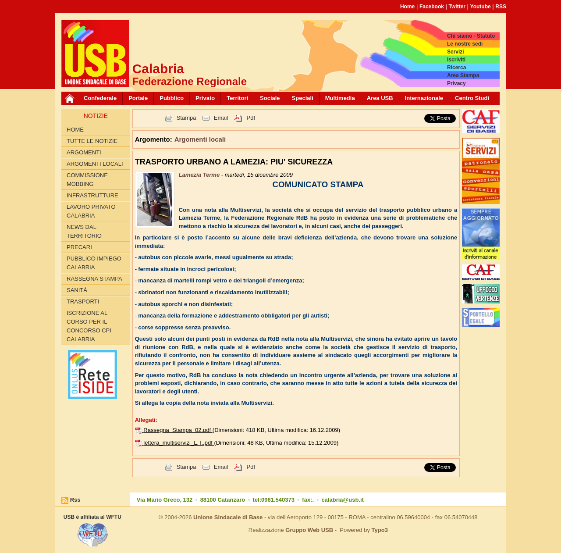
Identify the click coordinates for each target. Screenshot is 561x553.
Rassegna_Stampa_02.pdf (178, 430)
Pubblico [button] (172, 98)
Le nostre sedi (465, 44)
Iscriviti (456, 60)
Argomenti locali (95, 164)
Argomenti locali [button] (200, 139)
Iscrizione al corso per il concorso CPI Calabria (89, 326)
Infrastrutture (92, 195)
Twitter (457, 7)
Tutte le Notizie (92, 141)
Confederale (100, 98)
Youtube (480, 7)
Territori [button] (237, 98)
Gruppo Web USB (309, 530)
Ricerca (456, 67)
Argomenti (84, 152)
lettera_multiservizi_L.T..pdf (178, 442)
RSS (500, 7)
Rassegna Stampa (94, 278)
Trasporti (83, 301)
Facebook (431, 7)
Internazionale (424, 98)
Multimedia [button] (340, 98)
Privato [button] (205, 98)
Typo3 (380, 530)
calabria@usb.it (342, 499)
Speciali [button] (302, 98)
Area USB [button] (380, 98)
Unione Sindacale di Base (228, 517)
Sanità (77, 290)
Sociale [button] (270, 98)
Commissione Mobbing (87, 179)
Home (407, 7)
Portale (138, 98)
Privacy (456, 83)
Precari (79, 247)
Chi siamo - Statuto (471, 36)
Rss (75, 499)
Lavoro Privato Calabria (91, 211)
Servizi (455, 52)
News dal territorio (84, 231)
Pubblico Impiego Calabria (94, 263)
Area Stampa (463, 75)
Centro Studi (472, 98)
